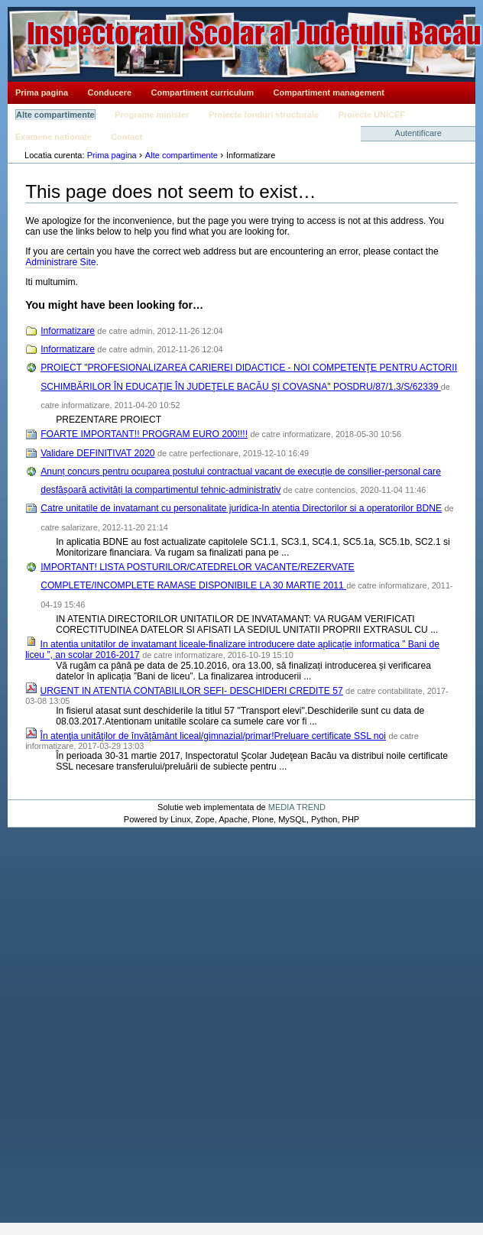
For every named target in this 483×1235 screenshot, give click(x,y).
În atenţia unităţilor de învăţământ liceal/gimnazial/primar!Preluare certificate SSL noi (213, 736)
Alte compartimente (55, 114)
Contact (126, 136)
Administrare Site (60, 262)
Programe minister (152, 114)
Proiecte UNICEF (372, 114)
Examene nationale (53, 136)
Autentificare (418, 133)
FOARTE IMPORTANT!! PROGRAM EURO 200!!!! (144, 434)
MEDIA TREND (297, 807)
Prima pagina (41, 92)
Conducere (109, 92)
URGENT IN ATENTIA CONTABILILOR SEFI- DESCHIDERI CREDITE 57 (192, 691)
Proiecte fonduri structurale (264, 114)
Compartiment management (329, 92)
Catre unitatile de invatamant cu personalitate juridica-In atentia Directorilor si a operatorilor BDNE (241, 508)
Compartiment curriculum (202, 92)
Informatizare (68, 331)
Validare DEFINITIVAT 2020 (97, 453)
